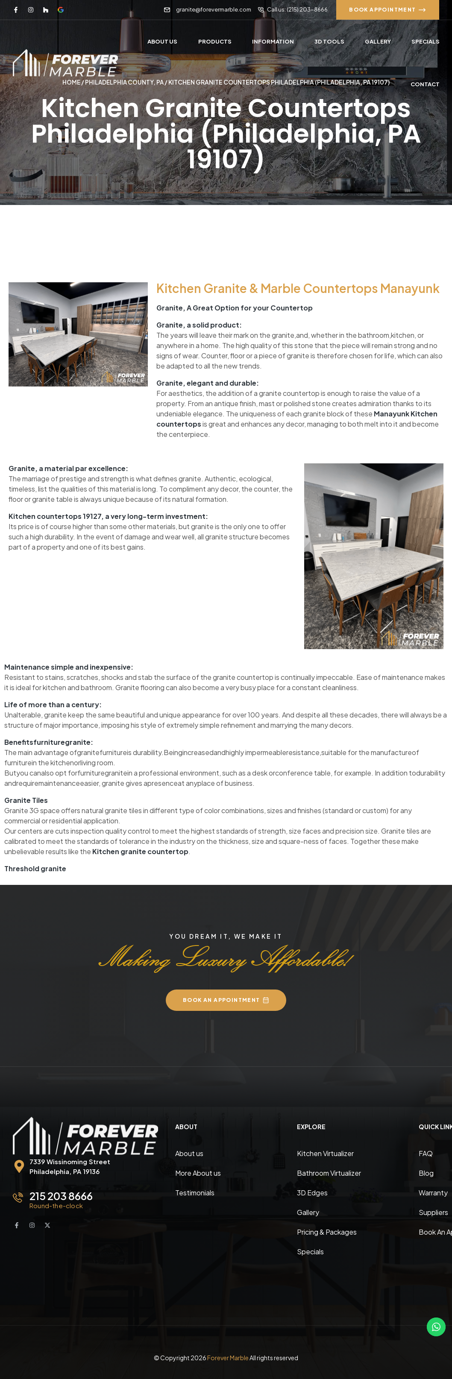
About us (189, 1152)
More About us (198, 1172)
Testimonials (194, 1192)
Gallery (308, 1211)
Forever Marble (228, 1357)
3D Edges (312, 1192)
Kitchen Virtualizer (325, 1152)
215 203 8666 (61, 1195)
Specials (310, 1251)
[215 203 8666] (18, 1197)
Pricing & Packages (327, 1231)
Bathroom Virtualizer (329, 1172)
